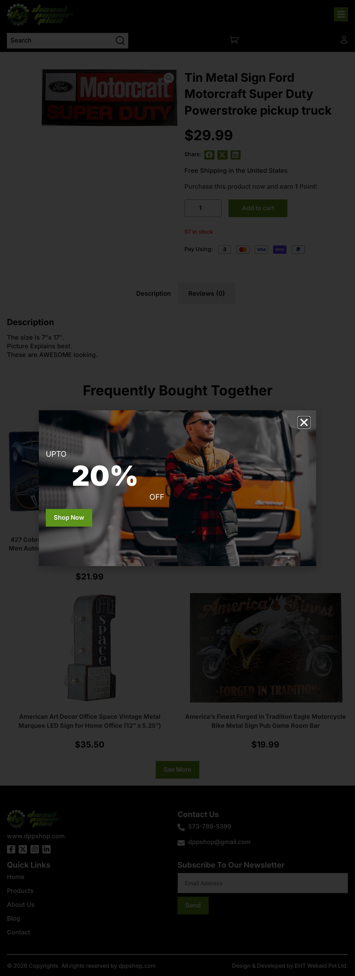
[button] (304, 422)
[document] (177, 488)
